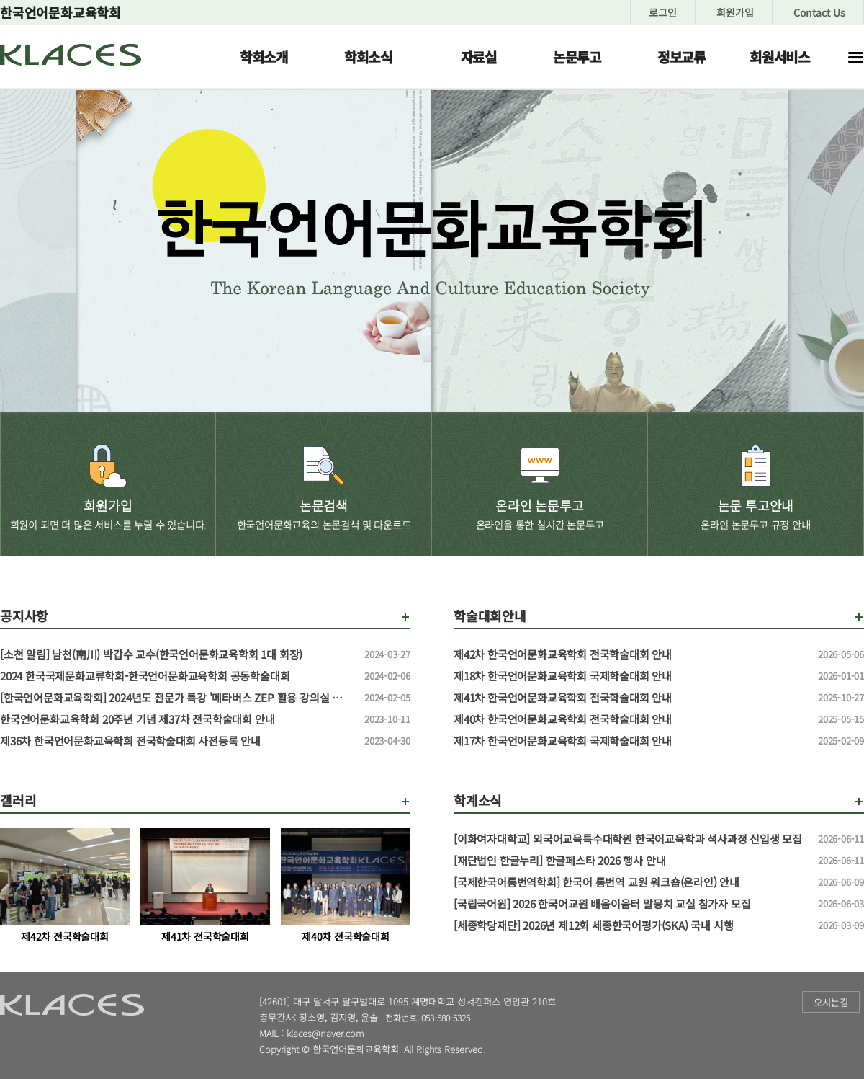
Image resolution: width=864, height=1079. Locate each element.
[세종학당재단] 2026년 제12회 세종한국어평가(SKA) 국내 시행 (630, 925)
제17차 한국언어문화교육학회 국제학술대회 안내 (630, 741)
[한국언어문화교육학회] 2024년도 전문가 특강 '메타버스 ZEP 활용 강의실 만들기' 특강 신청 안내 (176, 698)
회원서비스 (780, 56)
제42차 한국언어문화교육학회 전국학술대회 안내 (630, 654)
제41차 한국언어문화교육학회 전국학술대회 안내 (630, 698)
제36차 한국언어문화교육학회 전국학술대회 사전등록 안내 (176, 741)
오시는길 (831, 1002)
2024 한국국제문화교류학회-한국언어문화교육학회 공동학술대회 (176, 676)
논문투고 (577, 56)
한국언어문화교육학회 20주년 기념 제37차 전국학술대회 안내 (176, 719)
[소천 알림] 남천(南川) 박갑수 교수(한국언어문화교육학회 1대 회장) (176, 654)
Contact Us (819, 12)
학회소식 (368, 56)
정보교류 (681, 56)
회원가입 (735, 12)
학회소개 (264, 56)
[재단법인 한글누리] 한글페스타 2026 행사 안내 (630, 860)
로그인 (663, 12)
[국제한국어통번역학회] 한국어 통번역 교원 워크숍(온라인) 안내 (630, 882)
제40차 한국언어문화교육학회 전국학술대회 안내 (630, 719)
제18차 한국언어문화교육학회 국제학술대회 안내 (630, 676)
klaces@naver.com (325, 1033)
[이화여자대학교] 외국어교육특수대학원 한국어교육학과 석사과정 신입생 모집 (630, 839)
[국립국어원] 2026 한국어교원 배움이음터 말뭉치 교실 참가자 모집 (630, 904)
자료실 (479, 56)
